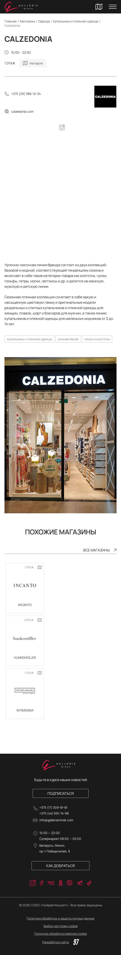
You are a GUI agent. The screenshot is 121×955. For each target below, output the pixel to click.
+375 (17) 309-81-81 (53, 807)
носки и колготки (97, 339)
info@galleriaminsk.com (56, 820)
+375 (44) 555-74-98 (54, 813)
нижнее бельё (68, 339)
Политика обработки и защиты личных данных (60, 918)
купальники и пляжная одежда (29, 339)
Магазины (27, 21)
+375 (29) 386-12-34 (26, 94)
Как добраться (60, 865)
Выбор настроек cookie (61, 926)
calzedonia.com (22, 111)
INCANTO (25, 605)
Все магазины (96, 550)
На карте (36, 63)
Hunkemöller (25, 657)
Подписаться (60, 793)
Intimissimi (25, 710)
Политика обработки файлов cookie (60, 933)
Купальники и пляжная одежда (75, 21)
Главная (10, 21)
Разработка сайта (60, 942)
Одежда (44, 21)
